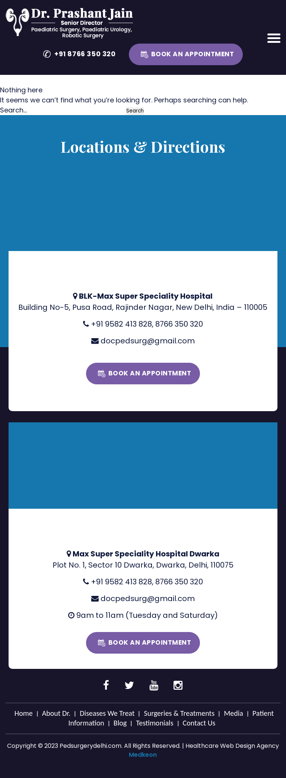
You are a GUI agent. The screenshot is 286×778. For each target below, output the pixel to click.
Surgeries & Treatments (179, 713)
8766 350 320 (179, 324)
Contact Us (199, 722)
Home (24, 713)
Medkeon (143, 754)
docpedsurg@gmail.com (148, 341)
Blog (120, 722)
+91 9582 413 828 (121, 324)
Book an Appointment (192, 54)
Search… (13, 110)
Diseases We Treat (107, 713)
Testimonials (154, 722)
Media (233, 713)
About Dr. (56, 713)
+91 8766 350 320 (85, 53)
